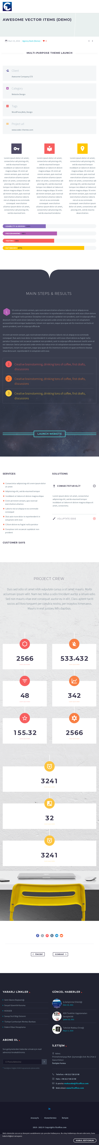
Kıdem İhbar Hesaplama (15, 1043)
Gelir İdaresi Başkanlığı (14, 1016)
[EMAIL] (25, 1078)
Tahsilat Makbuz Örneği (73, 1044)
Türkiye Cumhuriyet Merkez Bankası (20, 1038)
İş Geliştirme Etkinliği (72, 1018)
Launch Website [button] (49, 433)
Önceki (37, 970)
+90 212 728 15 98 (71, 1090)
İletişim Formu (59, 1079)
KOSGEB (8, 1027)
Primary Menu (94, 7)
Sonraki (61, 970)
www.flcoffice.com (75, 1104)
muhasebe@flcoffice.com (76, 1100)
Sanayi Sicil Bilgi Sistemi (15, 1032)
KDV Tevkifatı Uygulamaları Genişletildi (75, 1031)
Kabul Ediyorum (85, 1140)
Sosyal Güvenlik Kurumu (14, 1022)
